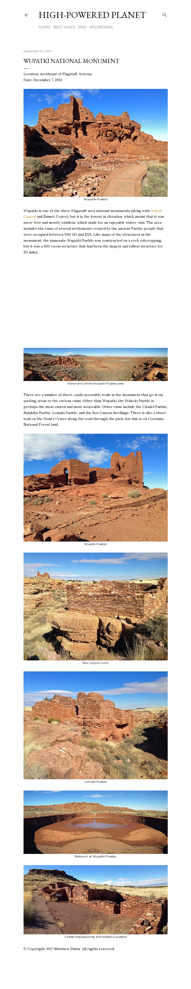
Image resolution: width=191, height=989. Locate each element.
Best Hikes (64, 27)
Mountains (101, 27)
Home (45, 27)
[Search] (165, 14)
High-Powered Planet (92, 15)
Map (82, 27)
